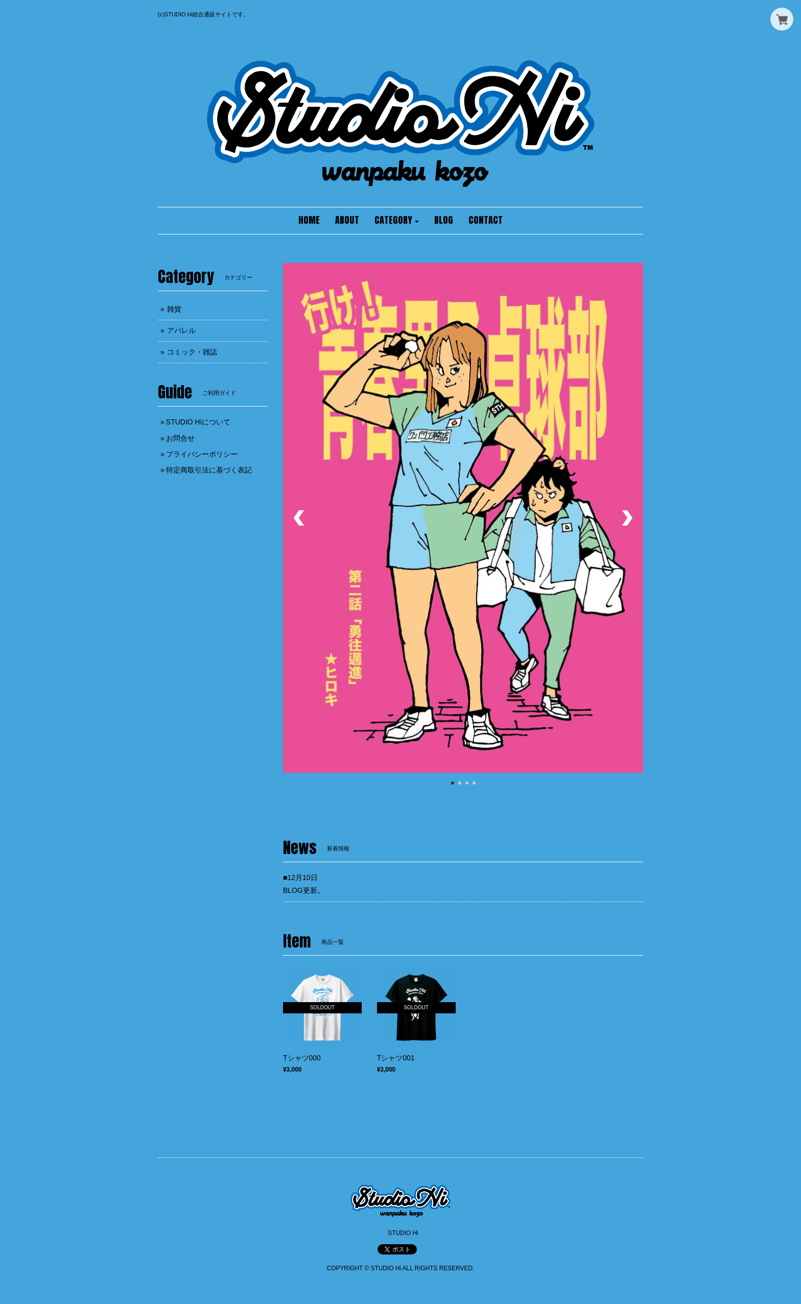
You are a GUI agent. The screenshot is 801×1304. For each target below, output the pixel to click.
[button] (397, 220)
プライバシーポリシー (202, 454)
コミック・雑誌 (192, 352)
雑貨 (174, 309)
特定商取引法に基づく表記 (209, 470)
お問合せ (180, 438)
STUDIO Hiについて (198, 422)
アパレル (181, 330)
